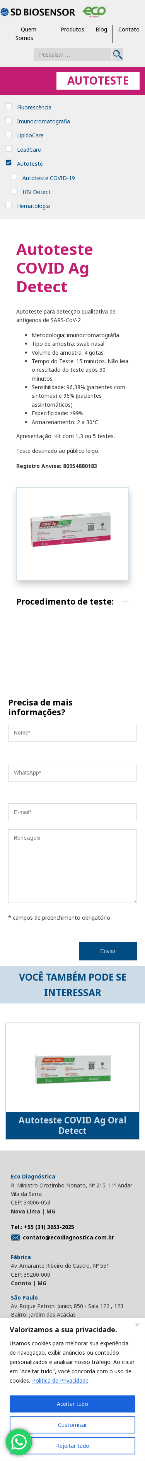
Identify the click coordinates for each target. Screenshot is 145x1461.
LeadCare (29, 149)
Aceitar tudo (72, 1403)
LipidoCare (30, 135)
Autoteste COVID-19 (48, 178)
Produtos (72, 29)
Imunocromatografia (43, 121)
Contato (129, 29)
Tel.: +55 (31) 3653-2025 (42, 1238)
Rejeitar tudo (72, 1445)
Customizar (72, 1424)
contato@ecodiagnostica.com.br (62, 1249)
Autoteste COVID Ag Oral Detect (72, 1137)
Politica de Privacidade (60, 1380)
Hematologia (33, 206)
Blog (101, 29)
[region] (72, 1389)
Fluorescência (34, 107)
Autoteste (30, 163)
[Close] (137, 1324)
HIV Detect (36, 192)
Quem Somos (25, 34)
